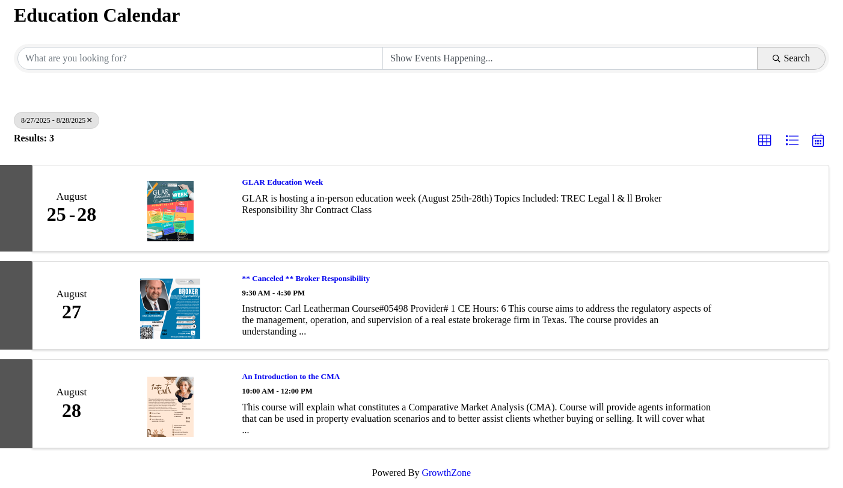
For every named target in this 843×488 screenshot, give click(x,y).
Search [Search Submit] (791, 58)
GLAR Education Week (282, 182)
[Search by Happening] (570, 58)
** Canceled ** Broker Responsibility (306, 278)
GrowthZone (446, 473)
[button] (765, 141)
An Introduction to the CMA (291, 376)
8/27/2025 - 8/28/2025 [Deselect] (56, 120)
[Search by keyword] (200, 58)
